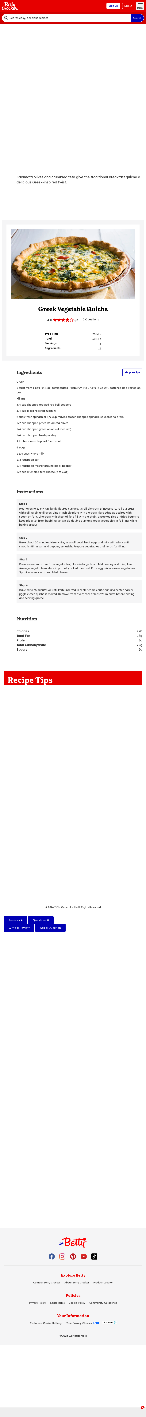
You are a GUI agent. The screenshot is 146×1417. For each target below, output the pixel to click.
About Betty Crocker (76, 1282)
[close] (142, 1408)
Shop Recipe (132, 372)
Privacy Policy (37, 1302)
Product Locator (103, 1282)
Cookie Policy (77, 1302)
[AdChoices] (109, 1323)
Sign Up (113, 5)
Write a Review (19, 928)
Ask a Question (50, 928)
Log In (128, 5)
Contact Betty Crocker (46, 1282)
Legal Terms (57, 1302)
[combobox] (66, 18)
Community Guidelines (103, 1302)
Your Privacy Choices (82, 1323)
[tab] (15, 920)
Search (137, 17)
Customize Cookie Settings (46, 1323)
